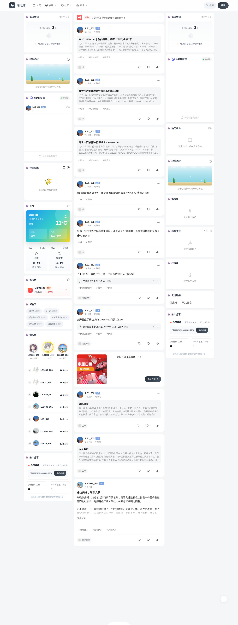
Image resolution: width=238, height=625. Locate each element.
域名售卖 (94, 57)
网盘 (110, 288)
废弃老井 (98, 530)
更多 (210, 128)
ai (81, 199)
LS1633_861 (91, 483)
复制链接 (60, 473)
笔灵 (90, 242)
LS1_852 (36, 107)
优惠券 (173, 302)
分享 (100, 288)
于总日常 (187, 302)
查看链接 (143, 193)
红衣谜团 (84, 530)
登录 (223, 5)
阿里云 (107, 57)
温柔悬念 (112, 530)
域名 (82, 57)
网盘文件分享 (86, 288)
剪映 (90, 199)
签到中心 (64, 17)
